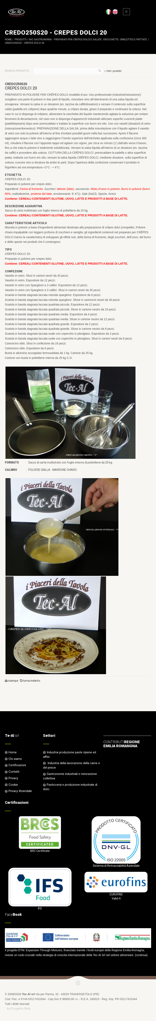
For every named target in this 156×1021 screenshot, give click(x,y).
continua (141, 955)
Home (8, 39)
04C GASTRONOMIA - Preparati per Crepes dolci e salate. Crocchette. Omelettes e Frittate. (88, 39)
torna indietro (30, 680)
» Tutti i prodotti (112, 71)
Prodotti (21, 39)
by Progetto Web (19, 1008)
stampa (11, 680)
